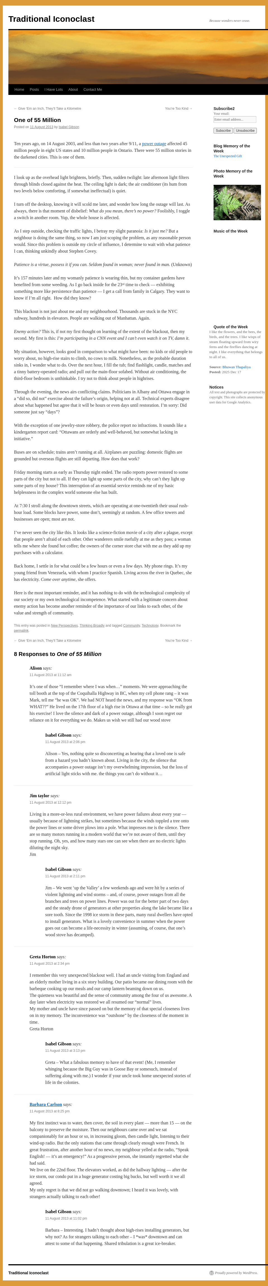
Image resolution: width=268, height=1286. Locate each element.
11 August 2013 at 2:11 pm (65, 876)
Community (131, 626)
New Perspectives (64, 626)
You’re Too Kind (179, 109)
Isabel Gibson (69, 127)
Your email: (221, 114)
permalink (21, 631)
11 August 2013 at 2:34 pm (50, 964)
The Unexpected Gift (228, 156)
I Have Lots (53, 89)
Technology (150, 626)
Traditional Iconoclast (51, 18)
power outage (154, 143)
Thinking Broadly (92, 626)
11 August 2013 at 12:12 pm (50, 802)
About (73, 89)
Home (19, 89)
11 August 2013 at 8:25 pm (50, 1111)
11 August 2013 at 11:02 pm (66, 1218)
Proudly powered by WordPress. (236, 1273)
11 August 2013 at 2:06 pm (65, 742)
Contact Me (92, 89)
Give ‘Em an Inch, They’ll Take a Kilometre (47, 109)
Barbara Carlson (46, 1104)
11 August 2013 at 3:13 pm (65, 1051)
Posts (34, 89)
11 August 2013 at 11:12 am (50, 675)
